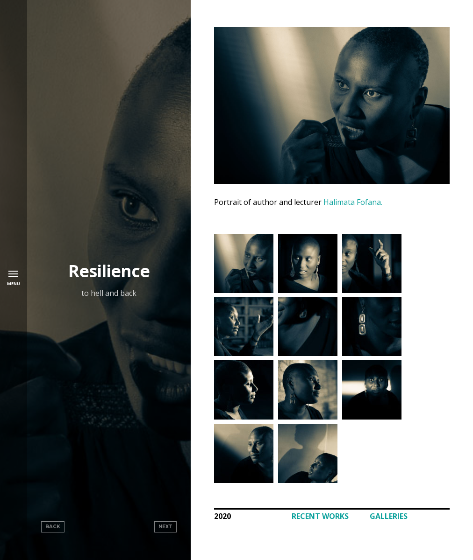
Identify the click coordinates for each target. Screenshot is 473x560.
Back (52, 527)
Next (165, 527)
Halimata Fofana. (352, 202)
